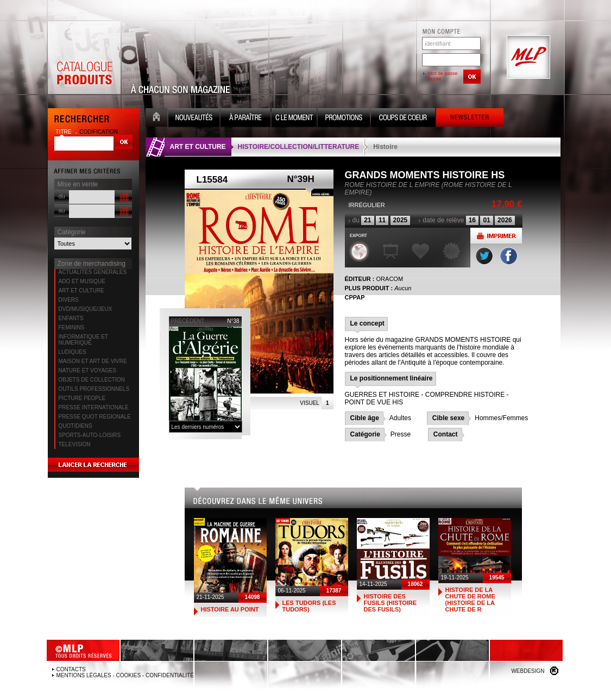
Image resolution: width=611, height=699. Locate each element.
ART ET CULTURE (81, 291)
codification (98, 132)
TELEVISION (75, 444)
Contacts (71, 669)
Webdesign (527, 671)
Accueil (156, 118)
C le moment (294, 118)
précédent (188, 321)
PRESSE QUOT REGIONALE (95, 417)
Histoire (385, 147)
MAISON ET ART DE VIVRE (93, 361)
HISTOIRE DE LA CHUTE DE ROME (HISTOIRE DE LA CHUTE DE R (470, 599)
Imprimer (496, 236)
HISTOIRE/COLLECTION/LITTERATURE (299, 147)
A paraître (245, 118)
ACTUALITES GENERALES (93, 272)
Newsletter (469, 118)
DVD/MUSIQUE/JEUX (85, 309)
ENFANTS (71, 318)
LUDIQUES (72, 352)
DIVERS (69, 300)
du (62, 196)
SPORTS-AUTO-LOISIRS (90, 435)
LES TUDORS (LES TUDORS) (309, 606)
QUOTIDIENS (75, 426)
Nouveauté (193, 118)
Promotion (344, 118)
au (62, 210)
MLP (527, 57)
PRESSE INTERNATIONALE (94, 407)
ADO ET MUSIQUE (82, 281)
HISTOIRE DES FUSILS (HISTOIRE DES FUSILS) (390, 603)
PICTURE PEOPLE (82, 398)
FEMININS (72, 327)
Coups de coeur (403, 118)
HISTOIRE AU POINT (230, 609)
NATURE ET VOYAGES (88, 370)
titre (64, 132)
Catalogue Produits (84, 57)
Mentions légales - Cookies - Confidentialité (125, 675)
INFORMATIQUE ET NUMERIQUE (83, 340)
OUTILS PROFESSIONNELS (94, 389)
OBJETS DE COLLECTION (92, 380)
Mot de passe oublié (443, 76)
